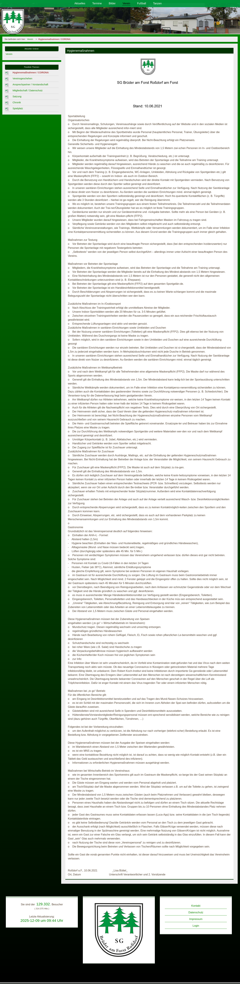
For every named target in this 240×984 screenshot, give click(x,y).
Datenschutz (195, 912)
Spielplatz (17, 108)
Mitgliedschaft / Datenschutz (27, 90)
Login (195, 925)
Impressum (195, 919)
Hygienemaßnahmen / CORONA (54, 39)
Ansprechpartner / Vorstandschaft (30, 84)
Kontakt (195, 905)
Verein (126, 3)
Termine (97, 3)
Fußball (141, 3)
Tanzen (157, 3)
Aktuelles (79, 3)
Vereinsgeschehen (22, 78)
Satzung (16, 96)
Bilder (112, 3)
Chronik (16, 102)
